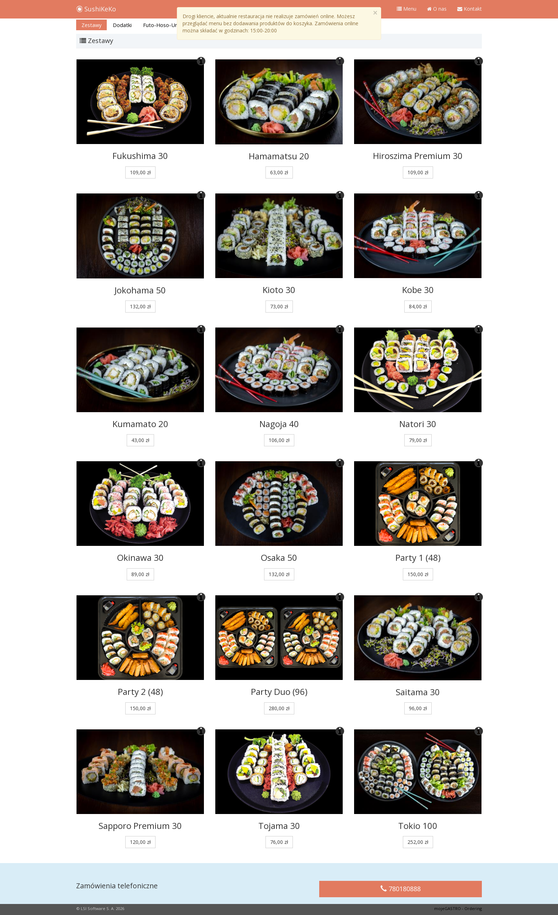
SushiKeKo (96, 8)
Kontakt (469, 8)
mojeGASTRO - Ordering (458, 908)
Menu (406, 8)
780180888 (400, 888)
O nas (437, 8)
